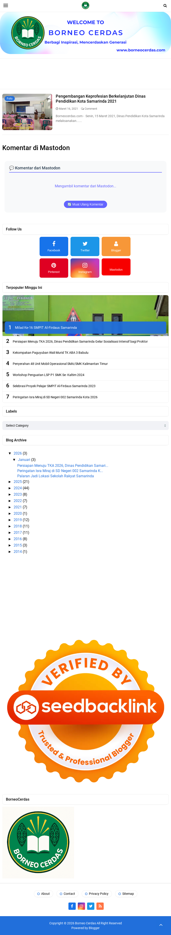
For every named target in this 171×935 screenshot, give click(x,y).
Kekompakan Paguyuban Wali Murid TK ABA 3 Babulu (50, 352)
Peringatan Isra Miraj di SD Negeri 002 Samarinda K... (60, 471)
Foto (10, 98)
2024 (18, 488)
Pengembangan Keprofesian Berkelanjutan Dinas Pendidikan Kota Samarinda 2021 (101, 99)
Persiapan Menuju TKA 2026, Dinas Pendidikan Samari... (62, 465)
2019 (18, 520)
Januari (24, 460)
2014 (18, 551)
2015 (18, 545)
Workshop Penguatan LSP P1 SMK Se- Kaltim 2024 (48, 375)
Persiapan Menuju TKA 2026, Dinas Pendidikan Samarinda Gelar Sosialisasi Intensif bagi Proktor (80, 341)
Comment (91, 108)
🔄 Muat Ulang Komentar (85, 204)
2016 (18, 539)
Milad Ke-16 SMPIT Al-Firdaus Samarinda (46, 328)
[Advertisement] (87, 73)
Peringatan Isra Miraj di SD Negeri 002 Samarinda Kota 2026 (55, 397)
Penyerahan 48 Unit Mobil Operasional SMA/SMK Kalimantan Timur (60, 364)
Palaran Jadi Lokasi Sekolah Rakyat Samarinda (55, 476)
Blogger (94, 928)
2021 (18, 507)
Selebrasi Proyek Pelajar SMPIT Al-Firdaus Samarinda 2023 (54, 386)
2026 (18, 453)
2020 (18, 513)
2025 (18, 482)
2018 (18, 526)
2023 (18, 494)
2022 (18, 501)
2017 (18, 532)
